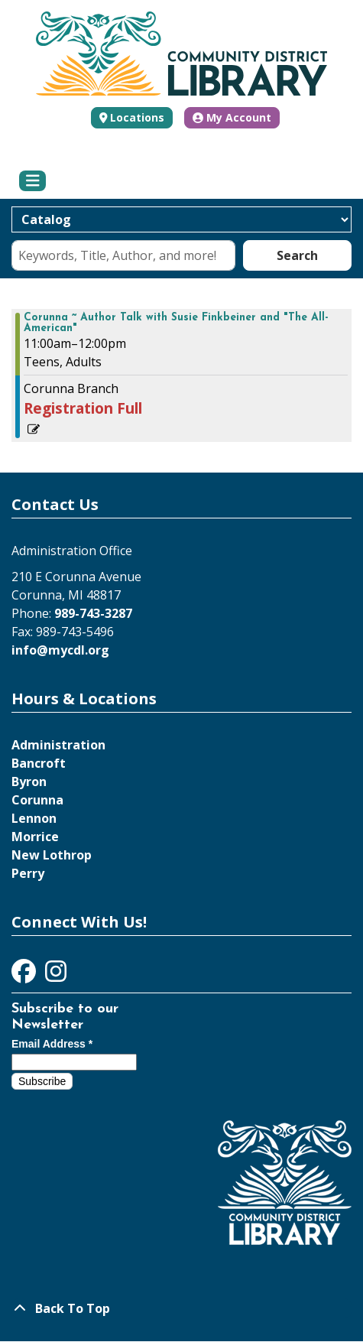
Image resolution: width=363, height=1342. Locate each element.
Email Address (51, 1044)
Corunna (37, 799)
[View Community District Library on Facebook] (25, 975)
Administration (58, 744)
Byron (29, 781)
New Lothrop (51, 854)
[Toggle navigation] (32, 181)
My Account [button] (232, 117)
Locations (137, 117)
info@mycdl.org (60, 650)
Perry (27, 873)
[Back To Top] (181, 1308)
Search (297, 255)
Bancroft (38, 763)
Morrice (35, 836)
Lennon (34, 818)
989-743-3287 (93, 613)
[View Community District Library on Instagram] (55, 975)
